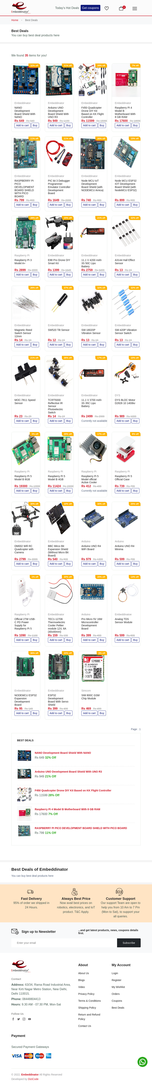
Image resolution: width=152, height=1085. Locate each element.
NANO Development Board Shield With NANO (24, 112)
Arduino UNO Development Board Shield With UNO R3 (58, 112)
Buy (35, 125)
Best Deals (118, 1007)
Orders (116, 993)
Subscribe (129, 942)
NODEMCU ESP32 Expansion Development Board (25, 700)
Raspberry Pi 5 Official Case (123, 478)
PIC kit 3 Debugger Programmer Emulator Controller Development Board (59, 187)
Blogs (81, 980)
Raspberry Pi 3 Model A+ (23, 262)
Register (116, 980)
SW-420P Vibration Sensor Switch (126, 331)
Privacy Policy (86, 993)
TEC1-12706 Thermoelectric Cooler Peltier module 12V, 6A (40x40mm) (57, 625)
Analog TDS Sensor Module (123, 621)
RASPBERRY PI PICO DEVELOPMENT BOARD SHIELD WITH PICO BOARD (24, 188)
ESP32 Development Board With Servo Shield (58, 700)
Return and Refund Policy (89, 1017)
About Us (83, 973)
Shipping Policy (87, 1007)
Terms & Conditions (89, 1000)
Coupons (117, 1000)
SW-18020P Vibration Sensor (91, 331)
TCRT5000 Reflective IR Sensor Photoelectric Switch (55, 406)
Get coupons (90, 8)
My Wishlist (118, 987)
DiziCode (33, 1079)
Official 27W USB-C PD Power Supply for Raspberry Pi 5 (24, 624)
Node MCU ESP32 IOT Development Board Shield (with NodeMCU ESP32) (126, 185)
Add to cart (22, 125)
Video (81, 987)
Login (115, 973)
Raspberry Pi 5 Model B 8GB (23, 478)
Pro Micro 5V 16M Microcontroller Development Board (91, 624)
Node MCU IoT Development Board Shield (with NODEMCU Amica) (92, 185)
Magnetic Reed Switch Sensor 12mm (23, 333)
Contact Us (84, 1025)
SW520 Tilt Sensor (58, 329)
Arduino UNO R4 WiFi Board (91, 548)
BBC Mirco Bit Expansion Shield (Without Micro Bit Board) (58, 551)
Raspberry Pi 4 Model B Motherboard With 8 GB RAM (125, 112)
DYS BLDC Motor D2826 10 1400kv (125, 401)
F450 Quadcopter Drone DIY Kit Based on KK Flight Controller (92, 112)
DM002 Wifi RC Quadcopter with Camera (23, 549)
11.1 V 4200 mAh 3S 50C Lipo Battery (91, 263)
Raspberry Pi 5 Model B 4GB (56, 478)
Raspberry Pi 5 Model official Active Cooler (90, 479)
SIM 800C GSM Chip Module (90, 697)
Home (14, 20)
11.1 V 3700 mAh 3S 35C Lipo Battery (91, 403)
